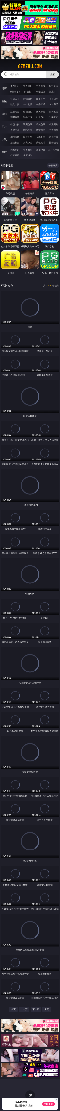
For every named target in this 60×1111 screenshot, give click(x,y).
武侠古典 (53, 137)
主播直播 (40, 104)
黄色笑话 (40, 142)
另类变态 (53, 117)
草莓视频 (40, 149)
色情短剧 (27, 155)
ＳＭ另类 (53, 104)
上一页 (24, 1009)
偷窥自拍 (14, 124)
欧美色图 (40, 124)
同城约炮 (14, 149)
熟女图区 (40, 129)
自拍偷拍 (27, 98)
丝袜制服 (27, 104)
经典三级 (27, 117)
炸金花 (27, 91)
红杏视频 (14, 155)
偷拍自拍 (27, 111)
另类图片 (53, 129)
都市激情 (14, 137)
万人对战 (40, 86)
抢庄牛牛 (53, 91)
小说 (4, 139)
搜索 (52, 74)
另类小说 (27, 142)
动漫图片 (53, 124)
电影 (4, 114)
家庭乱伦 (27, 137)
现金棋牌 (40, 91)
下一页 (35, 1009)
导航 (4, 152)
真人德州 (27, 86)
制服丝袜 (14, 117)
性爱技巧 (53, 142)
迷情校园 (14, 142)
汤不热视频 (53, 149)
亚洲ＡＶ (14, 98)
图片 (4, 126)
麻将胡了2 (15, 91)
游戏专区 (53, 86)
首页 (13, 1009)
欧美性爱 (53, 111)
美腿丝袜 (14, 129)
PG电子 (15, 86)
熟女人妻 (14, 104)
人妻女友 (40, 137)
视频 (4, 101)
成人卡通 (40, 111)
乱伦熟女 (40, 117)
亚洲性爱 (14, 111)
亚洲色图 (27, 124)
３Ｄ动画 (53, 98)
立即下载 (48, 1103)
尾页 (46, 1009)
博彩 (4, 88)
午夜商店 (27, 149)
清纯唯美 (27, 129)
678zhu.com (30, 66)
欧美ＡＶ (40, 98)
